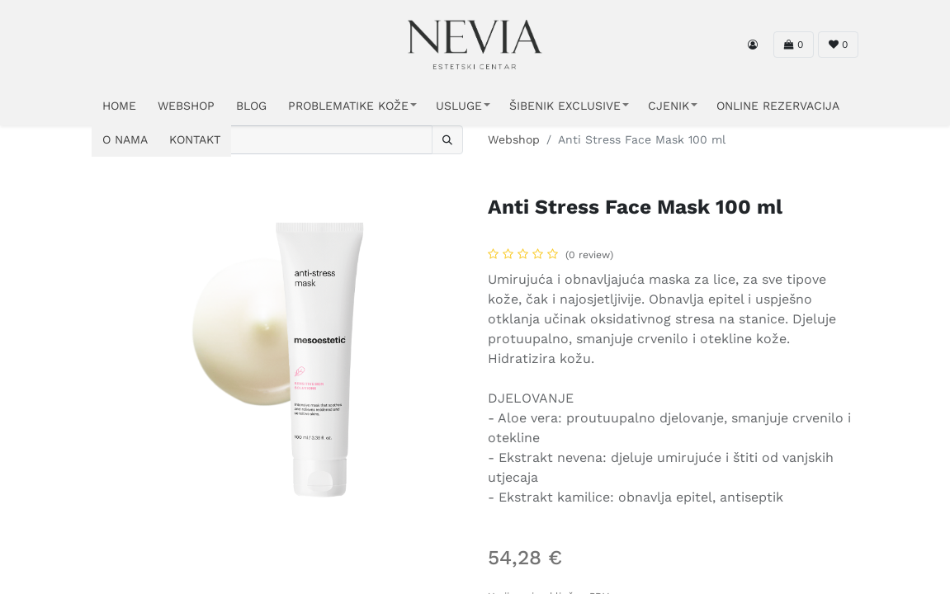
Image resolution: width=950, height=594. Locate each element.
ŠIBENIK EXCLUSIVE (565, 105)
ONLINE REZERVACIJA (777, 105)
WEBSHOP (186, 105)
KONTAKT (194, 139)
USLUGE (459, 105)
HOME (119, 105)
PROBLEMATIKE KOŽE (348, 105)
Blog (251, 105)
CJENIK (668, 105)
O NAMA (125, 139)
